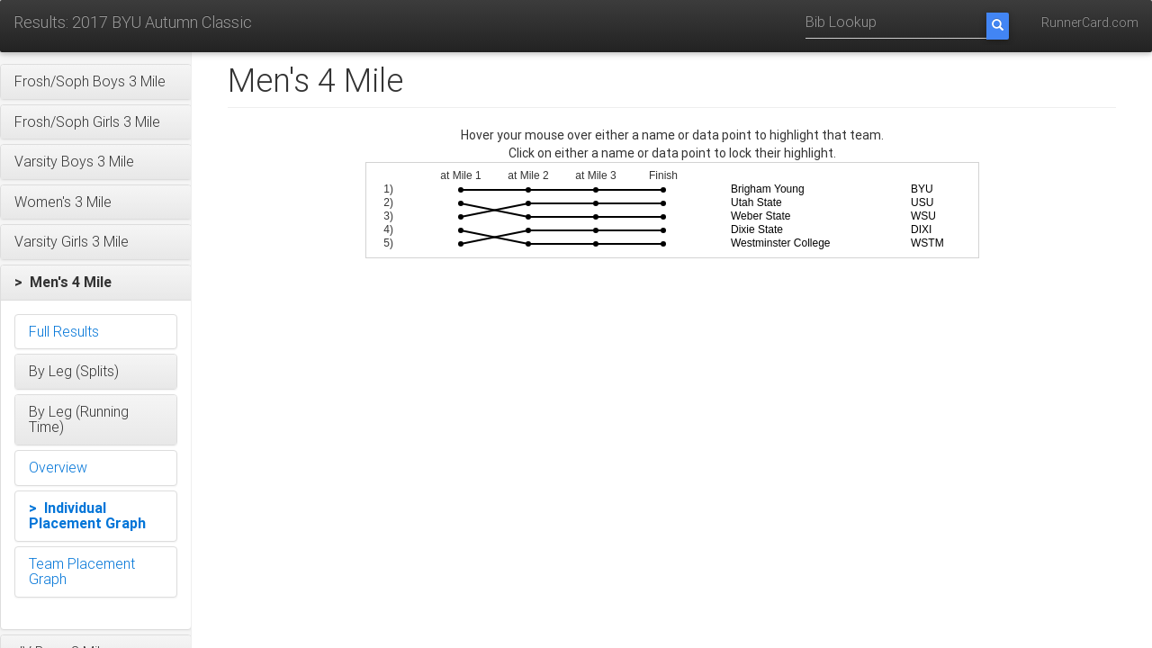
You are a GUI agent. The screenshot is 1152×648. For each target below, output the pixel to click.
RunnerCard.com (1089, 22)
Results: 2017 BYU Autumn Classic (133, 22)
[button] (96, 82)
